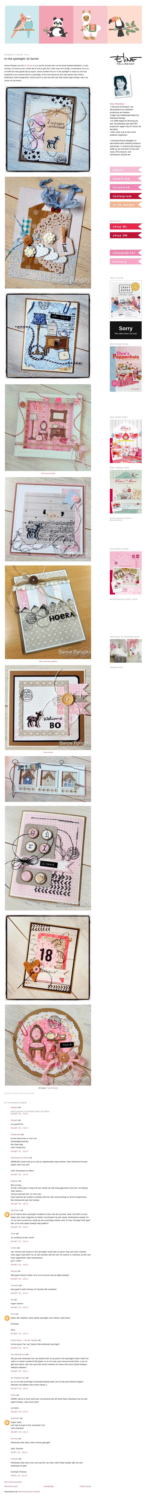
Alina (13, 1233)
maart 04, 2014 (19, 1388)
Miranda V (15, 1210)
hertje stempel (48, 752)
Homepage (49, 1486)
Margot (14, 1107)
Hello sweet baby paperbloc (48, 661)
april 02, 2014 (19, 1452)
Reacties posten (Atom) (29, 1491)
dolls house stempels (48, 473)
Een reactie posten (13, 1482)
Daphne (14, 1181)
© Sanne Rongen (52, 1088)
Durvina (14, 1438)
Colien (14, 1248)
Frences (14, 1459)
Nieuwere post (11, 1486)
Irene (13, 1395)
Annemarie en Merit (20, 1158)
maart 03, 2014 (19, 1113)
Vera (13, 1314)
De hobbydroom (18, 1354)
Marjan (14, 1271)
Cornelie (15, 1285)
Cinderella (15, 1134)
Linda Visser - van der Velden (24, 1340)
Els (12, 1299)
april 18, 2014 (19, 1475)
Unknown (15, 1418)
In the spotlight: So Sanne (21, 58)
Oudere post (85, 1486)
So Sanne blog (30, 65)
